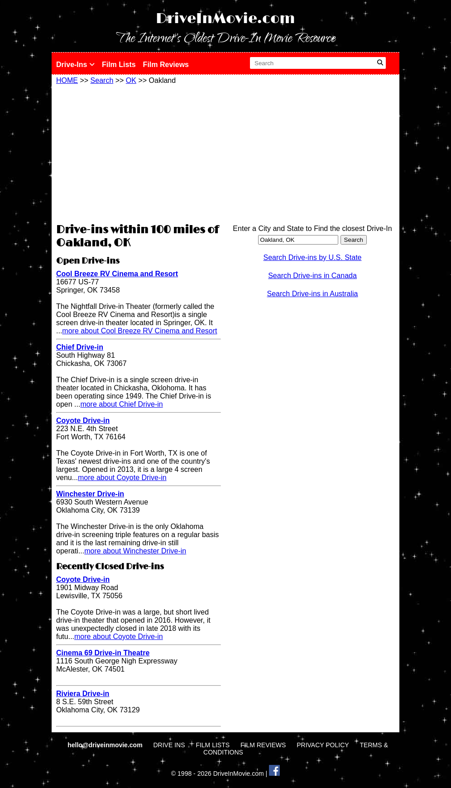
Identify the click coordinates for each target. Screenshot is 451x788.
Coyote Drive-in (83, 420)
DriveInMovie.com (225, 19)
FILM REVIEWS (263, 745)
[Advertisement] (138, 152)
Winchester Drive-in (90, 494)
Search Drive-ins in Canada (312, 275)
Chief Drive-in (79, 347)
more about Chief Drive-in (121, 404)
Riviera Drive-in (82, 693)
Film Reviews (166, 64)
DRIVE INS (169, 745)
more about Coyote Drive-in (122, 477)
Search (102, 80)
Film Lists (119, 64)
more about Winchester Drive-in (135, 551)
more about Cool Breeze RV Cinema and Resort (139, 331)
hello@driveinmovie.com (105, 745)
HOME (67, 80)
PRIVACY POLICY (323, 745)
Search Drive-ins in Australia (312, 294)
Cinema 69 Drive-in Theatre (102, 653)
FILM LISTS (213, 745)
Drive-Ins (75, 64)
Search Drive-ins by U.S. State (313, 257)
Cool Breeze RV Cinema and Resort (117, 274)
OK (131, 80)
